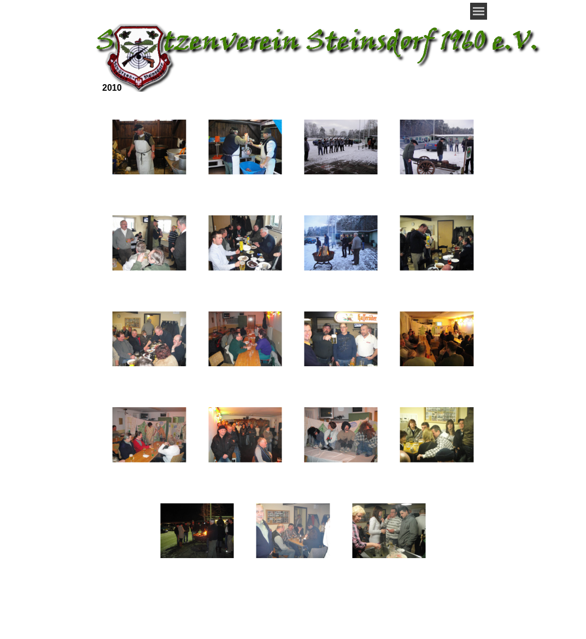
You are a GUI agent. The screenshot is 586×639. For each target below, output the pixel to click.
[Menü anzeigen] (478, 11)
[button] (149, 147)
